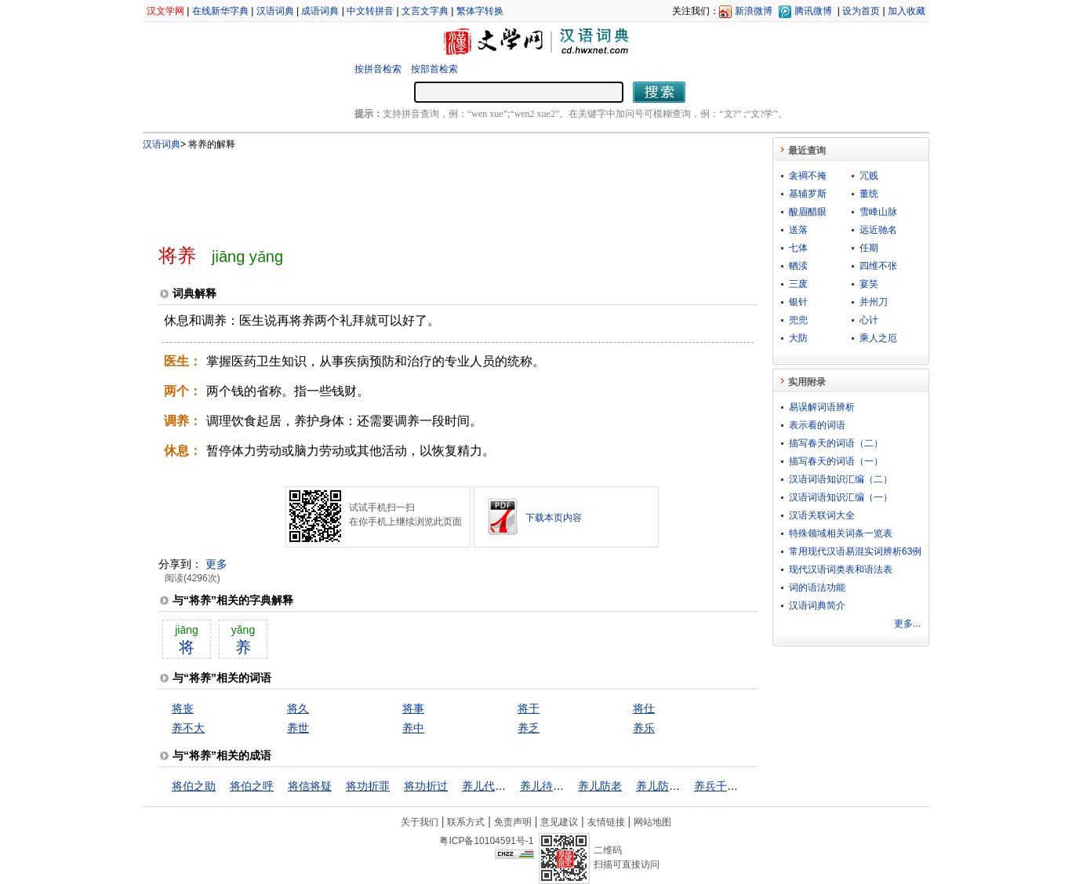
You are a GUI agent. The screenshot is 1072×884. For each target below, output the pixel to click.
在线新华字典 (220, 10)
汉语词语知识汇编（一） (840, 497)
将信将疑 (310, 786)
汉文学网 (165, 10)
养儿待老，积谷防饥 (569, 786)
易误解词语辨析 (822, 407)
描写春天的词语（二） (836, 443)
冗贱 (868, 175)
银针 (798, 301)
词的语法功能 (817, 587)
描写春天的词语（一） (836, 461)
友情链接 (606, 822)
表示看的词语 (817, 425)
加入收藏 (906, 10)
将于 (529, 708)
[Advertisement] (432, 190)
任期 (868, 247)
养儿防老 (600, 786)
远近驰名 (878, 229)
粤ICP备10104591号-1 (486, 840)
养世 (298, 728)
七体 (798, 247)
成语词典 (320, 10)
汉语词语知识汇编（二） (840, 479)
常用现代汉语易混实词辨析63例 (855, 551)
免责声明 (513, 822)
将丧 (183, 708)
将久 (298, 708)
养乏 (529, 728)
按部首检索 (434, 69)
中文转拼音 (370, 10)
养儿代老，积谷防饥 (511, 786)
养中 (413, 728)
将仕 (644, 708)
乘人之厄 (878, 338)
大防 (798, 338)
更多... (907, 623)
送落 (798, 229)
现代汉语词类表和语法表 (840, 569)
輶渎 (798, 265)
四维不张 (878, 265)
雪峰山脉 (878, 211)
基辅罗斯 (808, 193)
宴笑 (868, 283)
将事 (413, 708)
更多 (216, 564)
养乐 (644, 728)
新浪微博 (753, 10)
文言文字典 (425, 10)
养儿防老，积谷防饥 (685, 786)
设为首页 (861, 10)
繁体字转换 (479, 10)
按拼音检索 (378, 69)
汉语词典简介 (817, 605)
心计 (868, 320)
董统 (868, 193)
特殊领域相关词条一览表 (840, 533)
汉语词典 (275, 10)
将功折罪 (368, 786)
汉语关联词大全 (822, 515)
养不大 (188, 728)
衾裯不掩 (808, 175)
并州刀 (873, 301)
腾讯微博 (813, 10)
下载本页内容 (553, 517)
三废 (798, 283)
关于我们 (419, 822)
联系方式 (466, 822)
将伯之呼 (252, 786)
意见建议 (559, 822)
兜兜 (798, 320)
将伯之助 (194, 786)
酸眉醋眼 (808, 211)
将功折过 (426, 786)
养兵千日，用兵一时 (743, 786)
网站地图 (652, 822)
